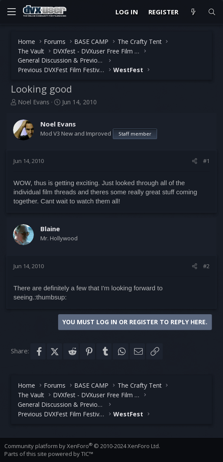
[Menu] (11, 12)
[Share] (194, 161)
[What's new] (193, 12)
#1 (206, 161)
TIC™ (87, 454)
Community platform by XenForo (82, 446)
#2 (206, 266)
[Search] (212, 12)
